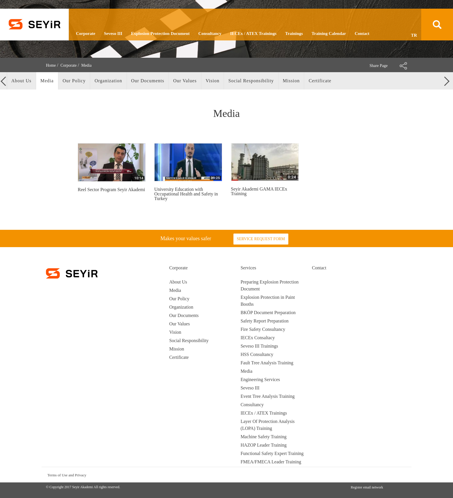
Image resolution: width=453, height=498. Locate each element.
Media (175, 290)
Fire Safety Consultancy (263, 329)
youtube (402, 475)
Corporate (85, 33)
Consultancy (209, 33)
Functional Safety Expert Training (272, 453)
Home (51, 65)
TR (414, 35)
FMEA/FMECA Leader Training (271, 461)
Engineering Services (260, 379)
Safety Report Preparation (265, 320)
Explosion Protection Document (160, 33)
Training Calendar (328, 33)
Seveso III (113, 33)
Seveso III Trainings (259, 346)
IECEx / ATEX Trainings (253, 33)
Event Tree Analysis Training (268, 396)
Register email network (367, 487)
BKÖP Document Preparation (268, 312)
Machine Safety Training (264, 436)
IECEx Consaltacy (258, 337)
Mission (176, 348)
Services (248, 267)
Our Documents (184, 315)
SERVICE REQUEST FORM (261, 239)
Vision (175, 332)
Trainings (294, 33)
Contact (362, 33)
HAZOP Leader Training (264, 445)
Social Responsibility (189, 340)
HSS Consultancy (257, 354)
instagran (380, 475)
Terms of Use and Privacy (66, 475)
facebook (369, 475)
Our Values (179, 323)
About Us (178, 281)
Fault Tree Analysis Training (267, 362)
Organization (181, 307)
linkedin (391, 475)
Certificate (179, 357)
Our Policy (179, 298)
